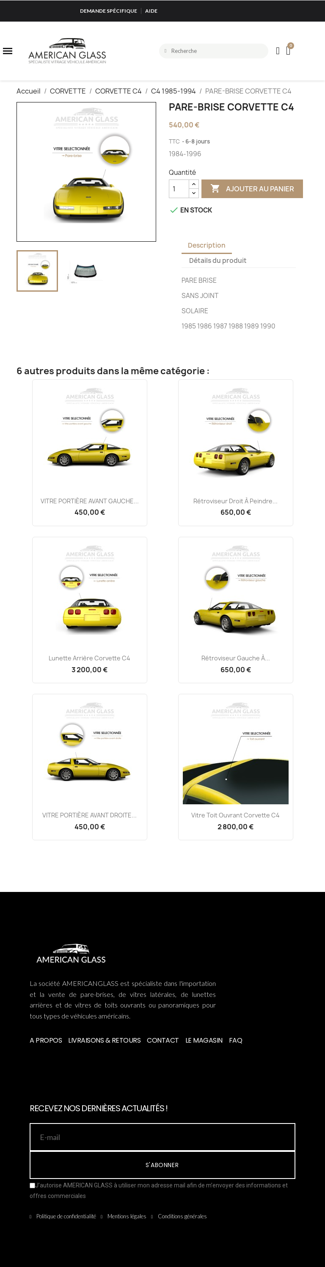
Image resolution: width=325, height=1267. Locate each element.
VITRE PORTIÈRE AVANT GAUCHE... (90, 501)
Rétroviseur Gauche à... (235, 658)
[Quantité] (179, 188)
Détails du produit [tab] (218, 260)
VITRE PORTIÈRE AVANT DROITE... (89, 815)
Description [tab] (207, 245)
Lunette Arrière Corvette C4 (89, 658)
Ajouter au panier (252, 188)
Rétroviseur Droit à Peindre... (235, 501)
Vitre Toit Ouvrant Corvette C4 (235, 815)
